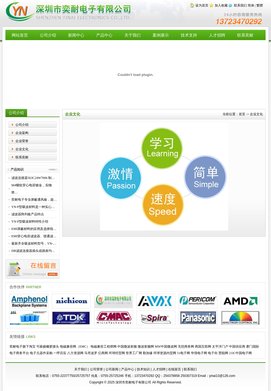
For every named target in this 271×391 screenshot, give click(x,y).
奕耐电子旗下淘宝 (22, 346)
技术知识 (143, 369)
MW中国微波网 (166, 346)
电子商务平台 (19, 353)
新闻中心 (76, 35)
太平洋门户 (220, 346)
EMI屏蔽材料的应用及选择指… (33, 229)
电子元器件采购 (41, 353)
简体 (251, 5)
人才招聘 (217, 35)
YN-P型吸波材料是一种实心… (33, 207)
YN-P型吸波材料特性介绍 (29, 221)
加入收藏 (221, 5)
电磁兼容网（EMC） (75, 346)
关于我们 (132, 35)
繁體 (259, 5)
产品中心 (104, 35)
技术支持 (189, 35)
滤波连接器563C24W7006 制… (33, 178)
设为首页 (201, 5)
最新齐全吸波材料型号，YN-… (33, 243)
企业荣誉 (21, 141)
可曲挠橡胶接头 (47, 346)
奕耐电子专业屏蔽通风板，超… (34, 199)
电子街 (213, 353)
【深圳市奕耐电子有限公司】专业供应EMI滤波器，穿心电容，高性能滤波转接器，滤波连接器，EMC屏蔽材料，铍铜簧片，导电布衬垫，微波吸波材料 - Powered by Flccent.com (68, 12)
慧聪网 (223, 353)
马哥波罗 (90, 353)
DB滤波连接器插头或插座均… (33, 251)
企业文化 (21, 149)
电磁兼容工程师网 (104, 346)
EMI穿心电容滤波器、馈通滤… (33, 236)
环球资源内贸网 (164, 353)
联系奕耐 (245, 35)
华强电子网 (199, 353)
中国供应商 (237, 346)
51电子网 (183, 353)
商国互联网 (203, 346)
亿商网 (103, 353)
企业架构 (21, 133)
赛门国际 (252, 346)
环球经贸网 (117, 353)
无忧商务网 (186, 346)
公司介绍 (48, 35)
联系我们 (240, 5)
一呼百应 (59, 353)
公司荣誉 (96, 369)
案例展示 (161, 35)
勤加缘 (148, 353)
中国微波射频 (127, 346)
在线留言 (174, 369)
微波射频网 (146, 346)
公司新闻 (111, 369)
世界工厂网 (134, 353)
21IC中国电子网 (240, 353)
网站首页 (20, 35)
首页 (242, 114)
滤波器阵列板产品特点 (27, 214)
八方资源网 (75, 353)
